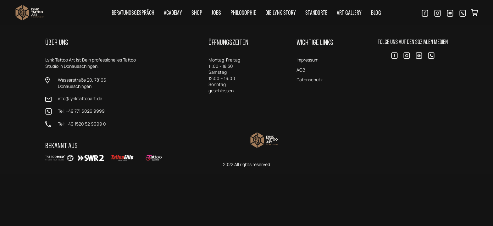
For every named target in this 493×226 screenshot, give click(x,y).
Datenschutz (309, 80)
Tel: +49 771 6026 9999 (81, 111)
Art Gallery (349, 12)
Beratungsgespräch (133, 12)
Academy (173, 12)
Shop (196, 12)
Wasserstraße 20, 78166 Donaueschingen (82, 83)
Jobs (216, 12)
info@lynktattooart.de (80, 98)
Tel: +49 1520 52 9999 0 (82, 124)
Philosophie (243, 12)
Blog (376, 12)
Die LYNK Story (280, 12)
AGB (300, 70)
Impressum (307, 60)
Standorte (316, 12)
